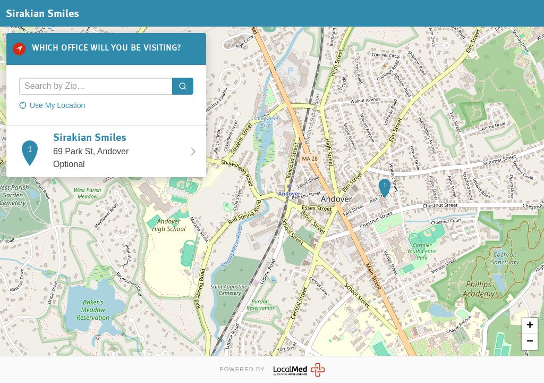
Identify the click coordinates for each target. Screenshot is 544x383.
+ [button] (529, 326)
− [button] (529, 342)
